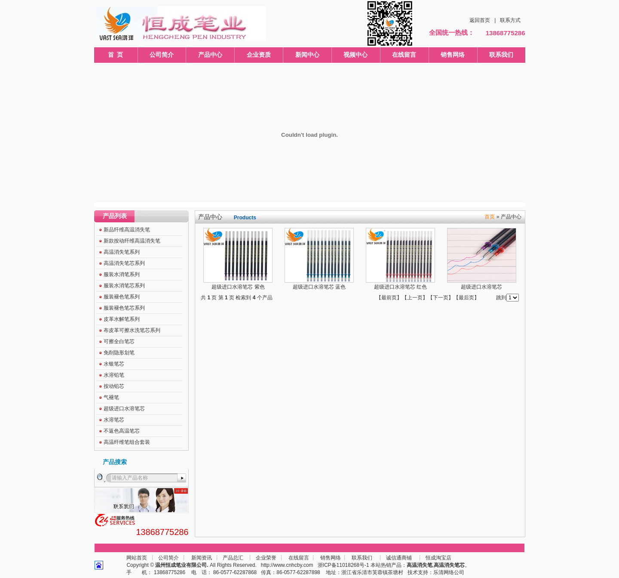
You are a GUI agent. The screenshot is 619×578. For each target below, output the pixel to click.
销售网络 (453, 54)
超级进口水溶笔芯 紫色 (237, 287)
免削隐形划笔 (119, 353)
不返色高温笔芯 (122, 431)
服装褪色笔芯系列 (124, 308)
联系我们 (501, 54)
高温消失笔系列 (122, 252)
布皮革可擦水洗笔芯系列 (132, 330)
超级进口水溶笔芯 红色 (400, 287)
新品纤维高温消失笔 (127, 230)
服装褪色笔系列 (122, 297)
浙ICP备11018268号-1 (343, 565)
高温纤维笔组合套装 (127, 442)
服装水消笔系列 (122, 274)
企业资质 (259, 54)
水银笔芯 (114, 364)
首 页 (115, 54)
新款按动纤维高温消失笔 (132, 241)
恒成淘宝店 (437, 558)
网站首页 (136, 558)
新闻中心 (307, 54)
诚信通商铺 (398, 558)
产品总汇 (233, 558)
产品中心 (210, 54)
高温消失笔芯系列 (124, 263)
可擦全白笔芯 (119, 341)
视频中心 (355, 54)
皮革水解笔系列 (122, 319)
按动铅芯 (114, 386)
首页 (489, 217)
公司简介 (162, 54)
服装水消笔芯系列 (124, 286)
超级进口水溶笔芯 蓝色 (319, 287)
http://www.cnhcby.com (287, 565)
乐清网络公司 (448, 572)
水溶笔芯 (114, 420)
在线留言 (404, 54)
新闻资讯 (201, 558)
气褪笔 (111, 397)
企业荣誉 (266, 558)
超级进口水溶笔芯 (124, 409)
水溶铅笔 (114, 375)
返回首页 (479, 20)
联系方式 (510, 20)
